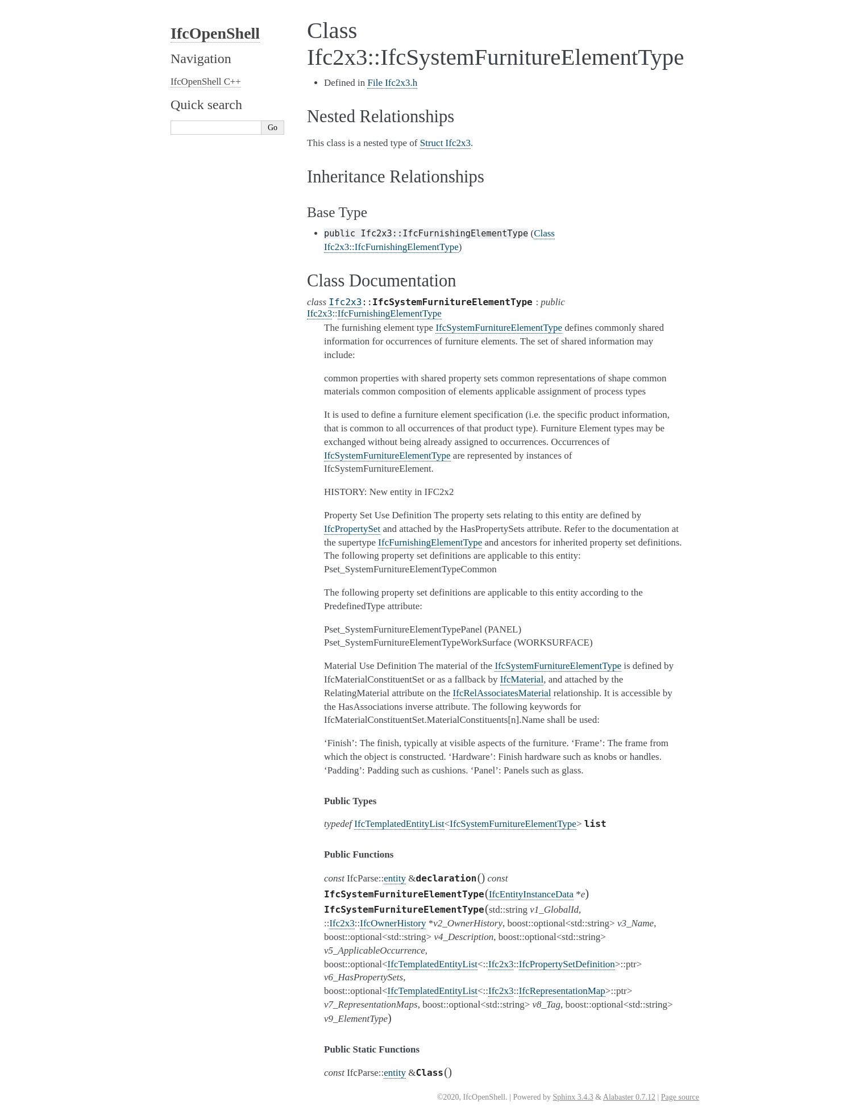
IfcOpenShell (215, 33)
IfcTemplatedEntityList (399, 823)
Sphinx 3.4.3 (573, 1097)
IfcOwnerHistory (393, 923)
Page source (680, 1097)
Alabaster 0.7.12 (629, 1097)
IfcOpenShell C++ (206, 81)
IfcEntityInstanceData (531, 894)
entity (395, 878)
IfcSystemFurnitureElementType (513, 823)
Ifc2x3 (345, 302)
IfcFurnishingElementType (390, 313)
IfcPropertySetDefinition (567, 964)
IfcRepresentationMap (562, 990)
